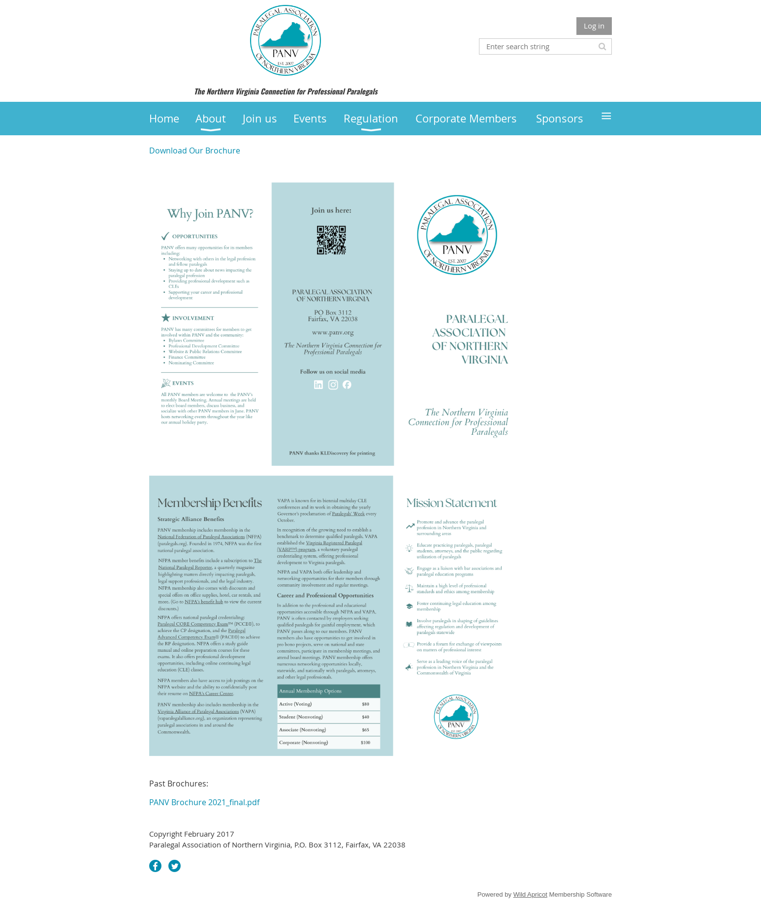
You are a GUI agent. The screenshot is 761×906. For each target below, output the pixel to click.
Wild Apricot (530, 894)
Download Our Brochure (194, 150)
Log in (594, 25)
